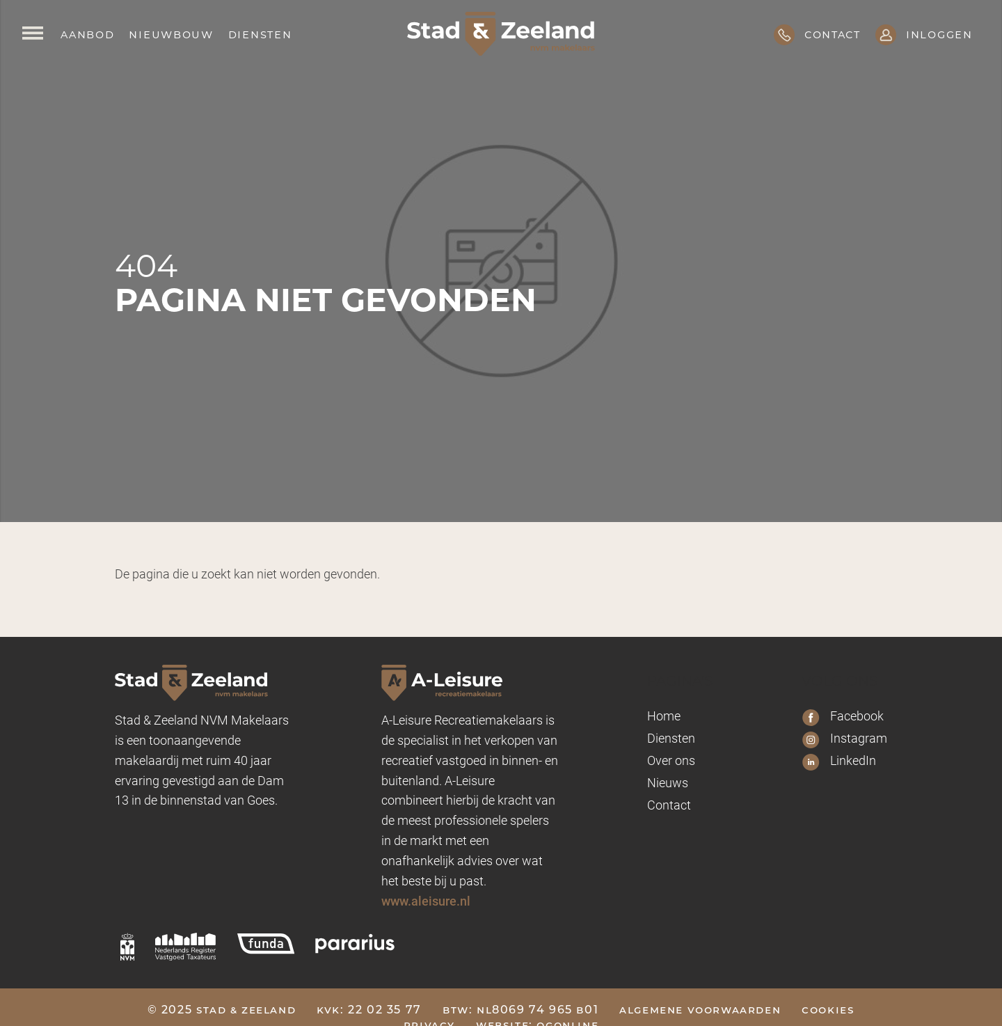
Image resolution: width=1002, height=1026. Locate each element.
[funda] (265, 943)
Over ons (671, 760)
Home (664, 715)
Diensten (260, 33)
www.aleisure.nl (425, 900)
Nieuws (667, 782)
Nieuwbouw (171, 33)
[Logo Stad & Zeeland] (501, 34)
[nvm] (127, 947)
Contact (669, 804)
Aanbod (87, 33)
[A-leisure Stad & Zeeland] (470, 682)
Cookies (828, 1009)
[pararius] (355, 943)
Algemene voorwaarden (700, 1009)
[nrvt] (185, 947)
